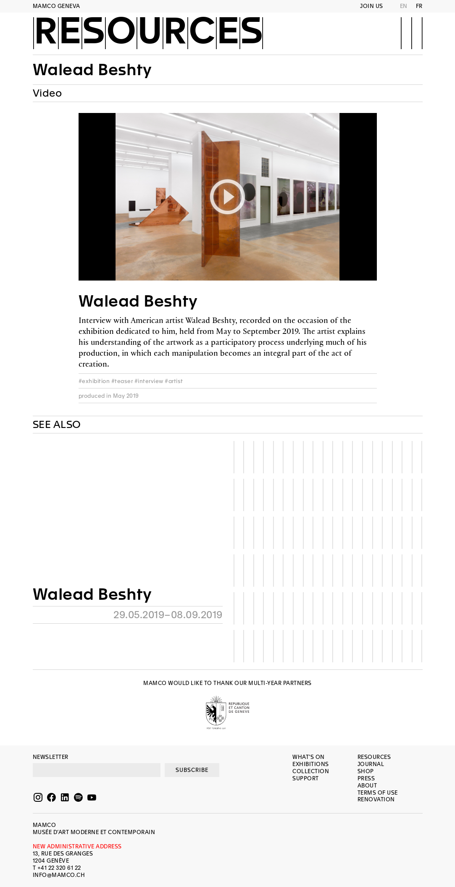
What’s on (308, 757)
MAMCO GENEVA (56, 6)
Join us (371, 6)
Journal (371, 764)
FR (419, 6)
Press (366, 778)
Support (305, 778)
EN (404, 6)
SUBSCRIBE (192, 770)
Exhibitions (310, 764)
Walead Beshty (92, 69)
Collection (310, 771)
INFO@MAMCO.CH (59, 875)
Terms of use (378, 793)
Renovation (376, 799)
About (367, 785)
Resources (148, 32)
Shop (366, 771)
